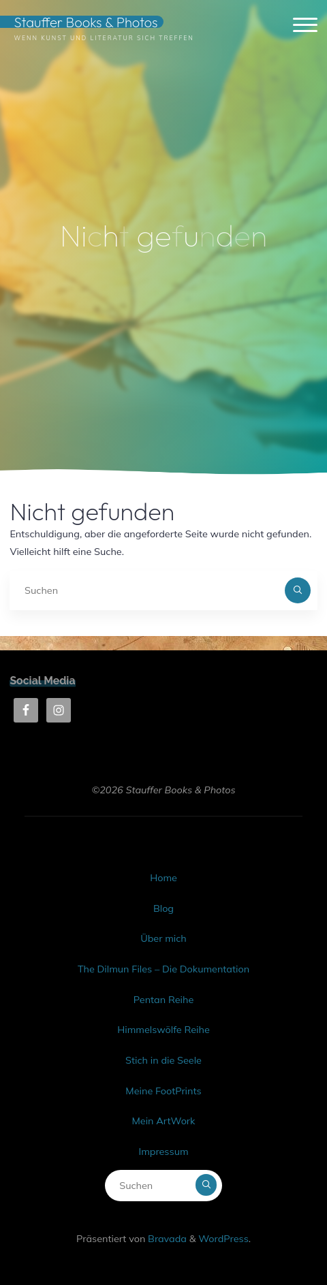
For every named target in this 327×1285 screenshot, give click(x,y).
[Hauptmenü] (305, 25)
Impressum (163, 1151)
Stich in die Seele (163, 1060)
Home (163, 878)
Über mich (163, 938)
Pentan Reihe (163, 1000)
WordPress (223, 1239)
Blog (163, 908)
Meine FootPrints (163, 1091)
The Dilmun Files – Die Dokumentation (163, 969)
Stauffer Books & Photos (85, 22)
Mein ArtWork (163, 1121)
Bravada (166, 1239)
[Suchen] (297, 590)
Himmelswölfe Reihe (163, 1030)
